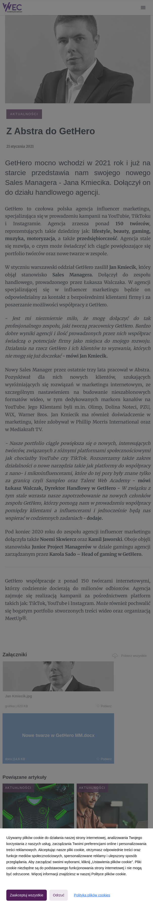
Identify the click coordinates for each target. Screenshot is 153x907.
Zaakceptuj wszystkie (26, 895)
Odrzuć (58, 895)
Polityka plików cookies (92, 895)
